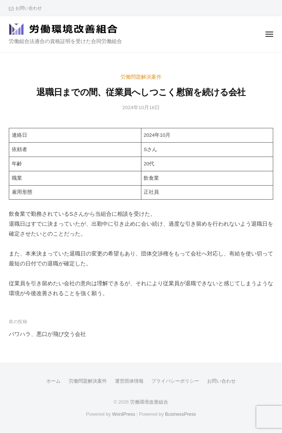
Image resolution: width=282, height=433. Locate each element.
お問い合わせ (28, 8)
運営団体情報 (129, 381)
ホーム (53, 381)
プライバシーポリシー (175, 381)
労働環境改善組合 (149, 402)
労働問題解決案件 (141, 77)
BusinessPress (180, 414)
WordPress (123, 414)
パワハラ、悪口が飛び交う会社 (47, 334)
